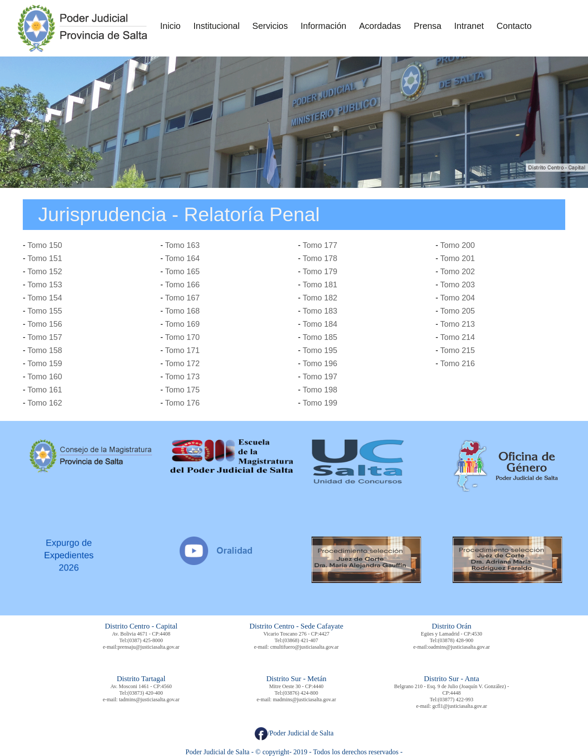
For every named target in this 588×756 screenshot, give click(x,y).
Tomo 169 (182, 324)
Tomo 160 (45, 376)
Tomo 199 (320, 403)
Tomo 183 (320, 311)
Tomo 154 (45, 297)
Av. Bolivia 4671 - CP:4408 (141, 634)
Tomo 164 (182, 258)
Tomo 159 (45, 363)
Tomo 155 (45, 311)
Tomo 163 (182, 245)
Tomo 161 (45, 389)
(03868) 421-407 (300, 640)
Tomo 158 (45, 350)
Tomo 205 (457, 311)
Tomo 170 (182, 337)
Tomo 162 (45, 403)
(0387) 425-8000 (145, 640)
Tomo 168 (182, 311)
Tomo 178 (320, 258)
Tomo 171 (182, 350)
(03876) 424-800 (300, 693)
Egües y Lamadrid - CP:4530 (451, 634)
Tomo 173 (182, 376)
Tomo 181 (320, 284)
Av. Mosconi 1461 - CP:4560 (141, 686)
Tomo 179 (320, 271)
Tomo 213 (457, 324)
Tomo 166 (182, 284)
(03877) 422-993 (455, 699)
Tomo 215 (457, 350)
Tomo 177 (320, 245)
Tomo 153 (45, 284)
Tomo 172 (182, 363)
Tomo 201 (457, 258)
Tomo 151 (45, 258)
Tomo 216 (457, 363)
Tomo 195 (320, 350)
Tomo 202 (457, 271)
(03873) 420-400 (145, 693)
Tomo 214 (457, 337)
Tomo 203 (457, 284)
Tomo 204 (457, 297)
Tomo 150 (45, 245)
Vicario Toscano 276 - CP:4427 (296, 634)
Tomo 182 (320, 297)
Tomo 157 (45, 337)
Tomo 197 (320, 376)
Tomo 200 (457, 245)
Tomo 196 (320, 363)
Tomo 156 (45, 324)
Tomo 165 (182, 271)
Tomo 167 (182, 297)
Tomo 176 (182, 403)
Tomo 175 (182, 389)
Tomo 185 (320, 337)
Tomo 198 (320, 389)
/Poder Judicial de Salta (294, 733)
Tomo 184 (320, 324)
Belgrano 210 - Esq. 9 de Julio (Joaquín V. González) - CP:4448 (451, 689)
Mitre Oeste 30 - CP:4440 (296, 686)
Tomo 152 (45, 271)
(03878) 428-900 (455, 640)
